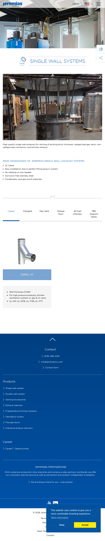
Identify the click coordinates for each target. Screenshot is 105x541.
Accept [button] (85, 525)
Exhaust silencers (14, 405)
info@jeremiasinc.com (52, 362)
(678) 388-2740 (52, 356)
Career (9, 448)
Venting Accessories (16, 399)
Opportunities (22, 448)
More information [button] (59, 517)
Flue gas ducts (13, 422)
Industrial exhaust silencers (19, 428)
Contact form (51, 367)
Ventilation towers (15, 416)
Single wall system (15, 388)
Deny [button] (61, 525)
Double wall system (15, 394)
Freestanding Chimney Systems (21, 411)
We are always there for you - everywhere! (52, 482)
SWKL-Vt (27, 274)
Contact (50, 535)
